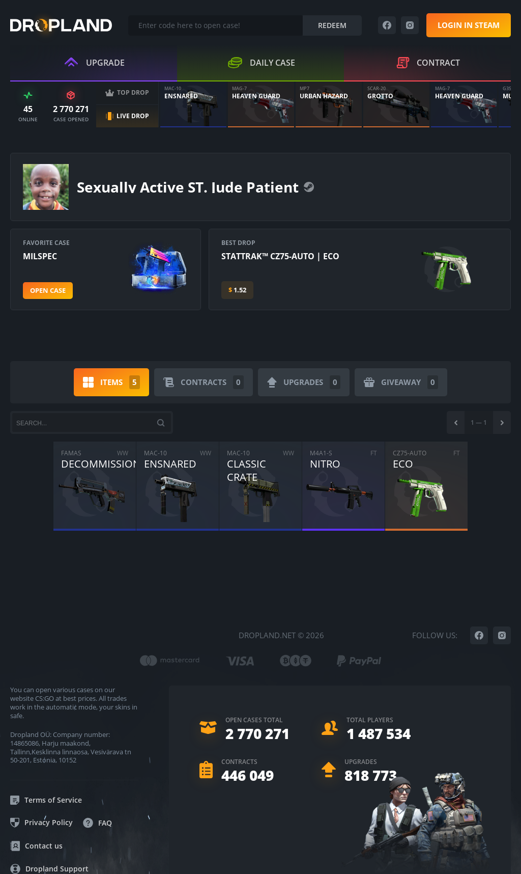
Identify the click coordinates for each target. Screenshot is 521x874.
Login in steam (469, 25)
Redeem (332, 25)
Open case (48, 290)
